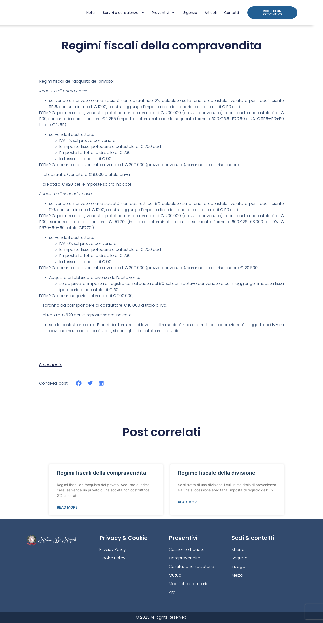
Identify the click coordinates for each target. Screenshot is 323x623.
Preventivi (163, 13)
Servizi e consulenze (123, 13)
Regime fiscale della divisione (216, 473)
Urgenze (190, 12)
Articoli (211, 12)
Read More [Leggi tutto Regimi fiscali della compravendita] (67, 507)
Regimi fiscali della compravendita (101, 473)
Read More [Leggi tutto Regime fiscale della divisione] (188, 502)
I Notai (90, 12)
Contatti (231, 12)
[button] (79, 383)
